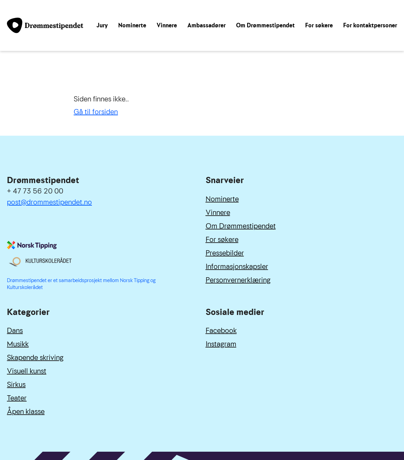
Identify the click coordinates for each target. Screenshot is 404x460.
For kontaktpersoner (370, 25)
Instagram (221, 344)
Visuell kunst (26, 371)
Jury (102, 25)
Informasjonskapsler (237, 266)
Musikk (18, 344)
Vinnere (167, 25)
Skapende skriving (35, 357)
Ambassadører (206, 25)
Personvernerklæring (238, 280)
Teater (17, 398)
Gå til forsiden (96, 112)
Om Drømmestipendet (265, 25)
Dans (15, 330)
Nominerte (132, 25)
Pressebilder (225, 253)
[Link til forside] (45, 25)
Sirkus (16, 384)
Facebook (221, 330)
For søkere (319, 25)
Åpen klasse (26, 411)
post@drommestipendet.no (49, 202)
